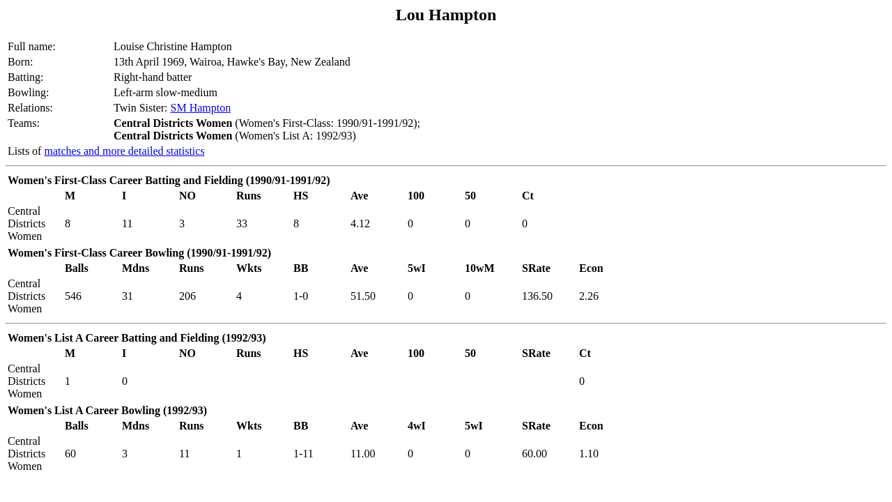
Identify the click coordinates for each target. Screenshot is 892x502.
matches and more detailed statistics (124, 151)
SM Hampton (201, 108)
